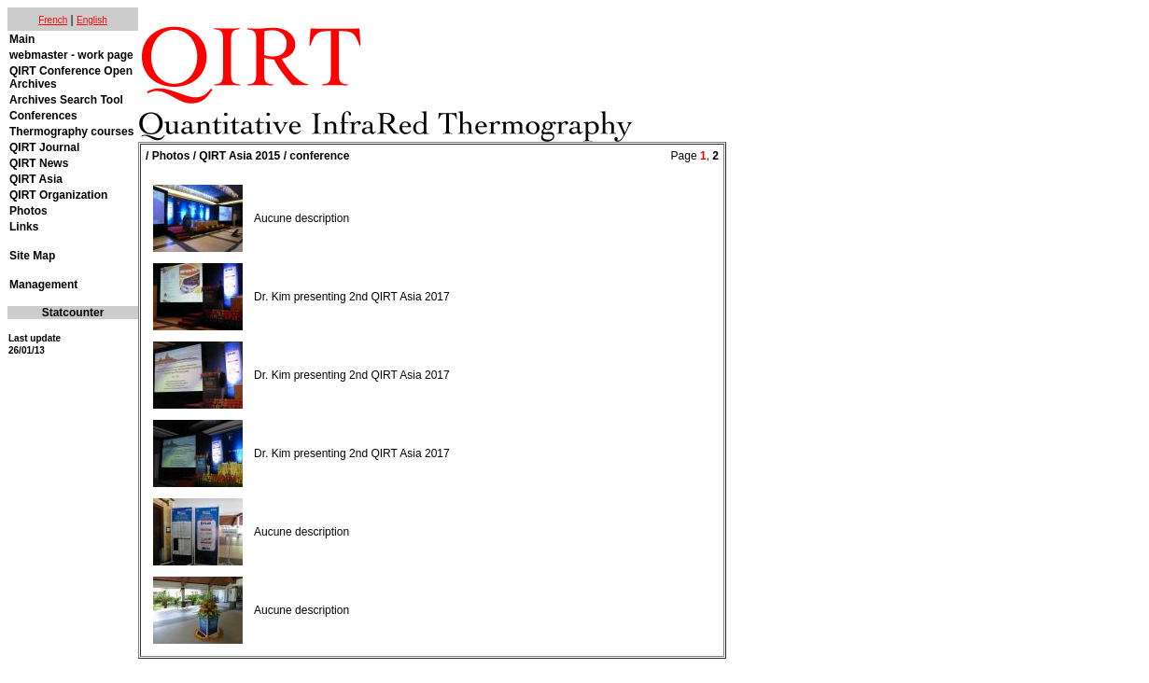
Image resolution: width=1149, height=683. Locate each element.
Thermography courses (71, 131)
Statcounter (73, 312)
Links (23, 226)
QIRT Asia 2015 (239, 155)
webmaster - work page (71, 55)
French (52, 20)
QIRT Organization (58, 195)
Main (22, 39)
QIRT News (38, 163)
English (92, 20)
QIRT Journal (44, 147)
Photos (28, 210)
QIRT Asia (36, 179)
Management (43, 284)
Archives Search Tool (66, 99)
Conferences (43, 115)
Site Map (32, 255)
